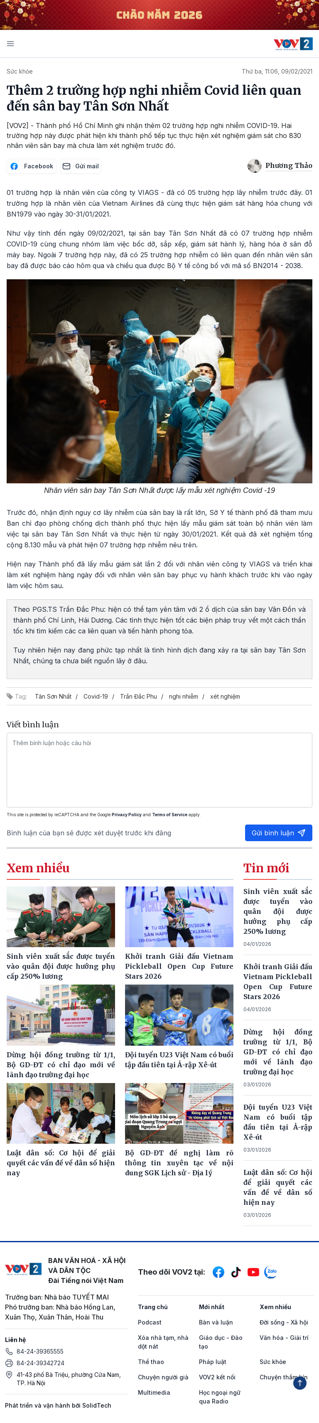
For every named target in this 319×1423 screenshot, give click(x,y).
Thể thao (151, 1361)
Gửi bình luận (279, 833)
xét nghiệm (225, 696)
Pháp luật (212, 1361)
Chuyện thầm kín (284, 1377)
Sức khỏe (20, 71)
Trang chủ (153, 1306)
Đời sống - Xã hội (284, 1322)
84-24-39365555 (40, 1351)
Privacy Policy (127, 814)
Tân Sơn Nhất (53, 696)
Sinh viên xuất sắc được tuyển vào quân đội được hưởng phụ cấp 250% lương (277, 911)
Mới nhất (211, 1306)
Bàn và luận (216, 1322)
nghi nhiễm (183, 696)
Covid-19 (95, 696)
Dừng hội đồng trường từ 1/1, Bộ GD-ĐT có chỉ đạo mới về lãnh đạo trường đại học (277, 1052)
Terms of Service (169, 814)
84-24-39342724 (40, 1362)
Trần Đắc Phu (138, 696)
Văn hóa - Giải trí (284, 1337)
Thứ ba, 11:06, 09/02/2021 (277, 71)
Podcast (150, 1322)
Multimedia (154, 1392)
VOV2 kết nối (217, 1377)
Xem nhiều (275, 1306)
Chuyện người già (163, 1377)
